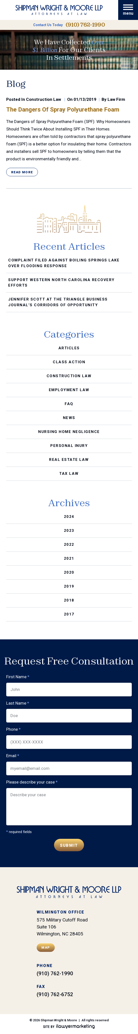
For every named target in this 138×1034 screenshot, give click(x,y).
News (69, 418)
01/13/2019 (85, 99)
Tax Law (69, 473)
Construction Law (43, 99)
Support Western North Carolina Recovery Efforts (61, 283)
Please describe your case (31, 782)
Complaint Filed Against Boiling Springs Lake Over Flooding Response (63, 263)
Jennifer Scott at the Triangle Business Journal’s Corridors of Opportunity (58, 302)
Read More (22, 172)
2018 (69, 600)
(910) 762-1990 (85, 24)
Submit (69, 845)
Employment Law (69, 390)
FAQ (69, 404)
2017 (69, 614)
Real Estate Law (69, 459)
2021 (69, 558)
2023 (69, 530)
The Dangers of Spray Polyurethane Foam (62, 109)
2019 (69, 586)
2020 (69, 572)
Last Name (17, 703)
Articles (69, 348)
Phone (13, 729)
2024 (69, 516)
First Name (17, 676)
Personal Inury (69, 445)
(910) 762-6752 (55, 994)
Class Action (69, 362)
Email (12, 755)
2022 (69, 544)
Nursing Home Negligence (69, 431)
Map (45, 947)
